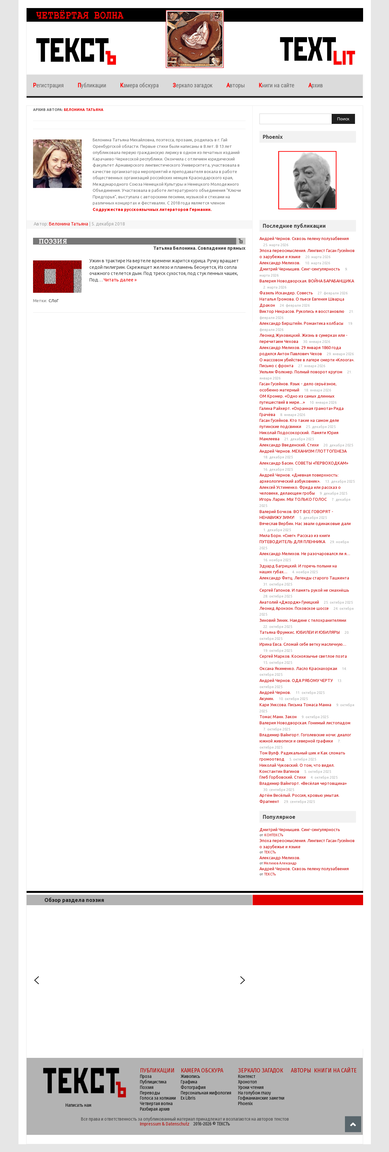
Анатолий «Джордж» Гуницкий (289, 602)
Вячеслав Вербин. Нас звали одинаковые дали (305, 523)
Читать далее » (120, 279)
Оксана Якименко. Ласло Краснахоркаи (298, 668)
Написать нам (78, 1105)
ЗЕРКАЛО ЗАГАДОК (260, 1070)
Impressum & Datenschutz (164, 1124)
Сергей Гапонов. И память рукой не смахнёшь (304, 590)
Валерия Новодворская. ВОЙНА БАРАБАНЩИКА (306, 281)
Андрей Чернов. (275, 692)
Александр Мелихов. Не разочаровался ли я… (304, 553)
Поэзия (147, 1087)
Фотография (193, 1087)
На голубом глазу (254, 1093)
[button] (36, 980)
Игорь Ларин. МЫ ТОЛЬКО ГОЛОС (293, 499)
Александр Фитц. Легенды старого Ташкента (304, 578)
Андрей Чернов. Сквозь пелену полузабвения (304, 238)
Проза (146, 1076)
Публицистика (153, 1082)
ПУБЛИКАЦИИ (157, 1070)
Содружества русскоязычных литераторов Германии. (152, 209)
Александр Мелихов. (279, 262)
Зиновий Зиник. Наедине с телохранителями (302, 620)
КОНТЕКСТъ (273, 835)
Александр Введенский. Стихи (289, 445)
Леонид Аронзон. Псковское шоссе (294, 608)
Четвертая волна (156, 1103)
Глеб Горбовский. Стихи (282, 777)
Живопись (190, 1076)
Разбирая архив (155, 1109)
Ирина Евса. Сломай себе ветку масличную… (302, 644)
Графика (189, 1082)
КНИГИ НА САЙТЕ (335, 1070)
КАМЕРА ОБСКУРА (202, 1070)
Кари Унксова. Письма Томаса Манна (295, 704)
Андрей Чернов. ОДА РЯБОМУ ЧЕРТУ (296, 680)
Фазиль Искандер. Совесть (286, 293)
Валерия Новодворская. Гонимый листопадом (304, 722)
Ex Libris (188, 1098)
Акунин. (266, 698)
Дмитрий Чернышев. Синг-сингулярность (299, 269)
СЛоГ (54, 300)
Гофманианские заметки (261, 1098)
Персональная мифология (206, 1093)
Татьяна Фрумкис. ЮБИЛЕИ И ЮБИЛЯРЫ (299, 632)
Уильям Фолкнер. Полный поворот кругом (300, 371)
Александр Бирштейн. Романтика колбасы (301, 323)
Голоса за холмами (158, 1098)
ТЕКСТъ (270, 852)
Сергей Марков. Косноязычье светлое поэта (303, 656)
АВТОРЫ (301, 1070)
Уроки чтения (251, 1087)
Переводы (150, 1093)
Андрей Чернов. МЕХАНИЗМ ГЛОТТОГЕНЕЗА (303, 451)
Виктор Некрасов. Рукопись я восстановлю (301, 311)
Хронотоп (247, 1082)
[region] (140, 980)
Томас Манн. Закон (278, 716)
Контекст (246, 1076)
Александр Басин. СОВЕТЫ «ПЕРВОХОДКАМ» (303, 463)
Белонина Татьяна (83, 110)
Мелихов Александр (280, 863)
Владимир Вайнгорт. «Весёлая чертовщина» (303, 783)
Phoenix (245, 1103)
